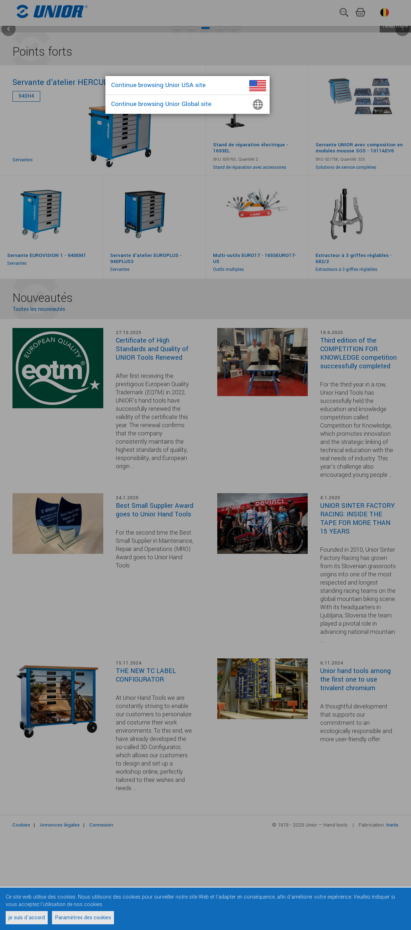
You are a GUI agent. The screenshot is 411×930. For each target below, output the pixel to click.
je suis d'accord (27, 917)
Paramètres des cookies (83, 917)
